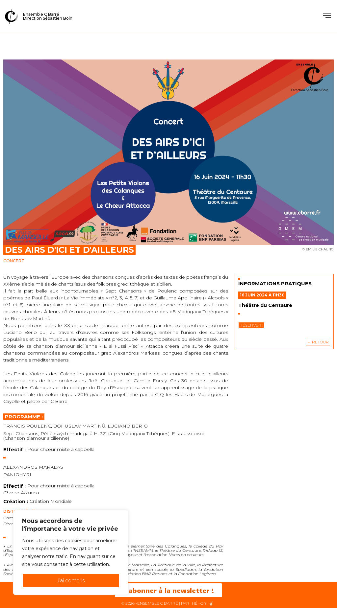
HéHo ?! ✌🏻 (203, 603)
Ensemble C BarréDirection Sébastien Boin (47, 16)
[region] (70, 552)
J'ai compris (71, 580)
